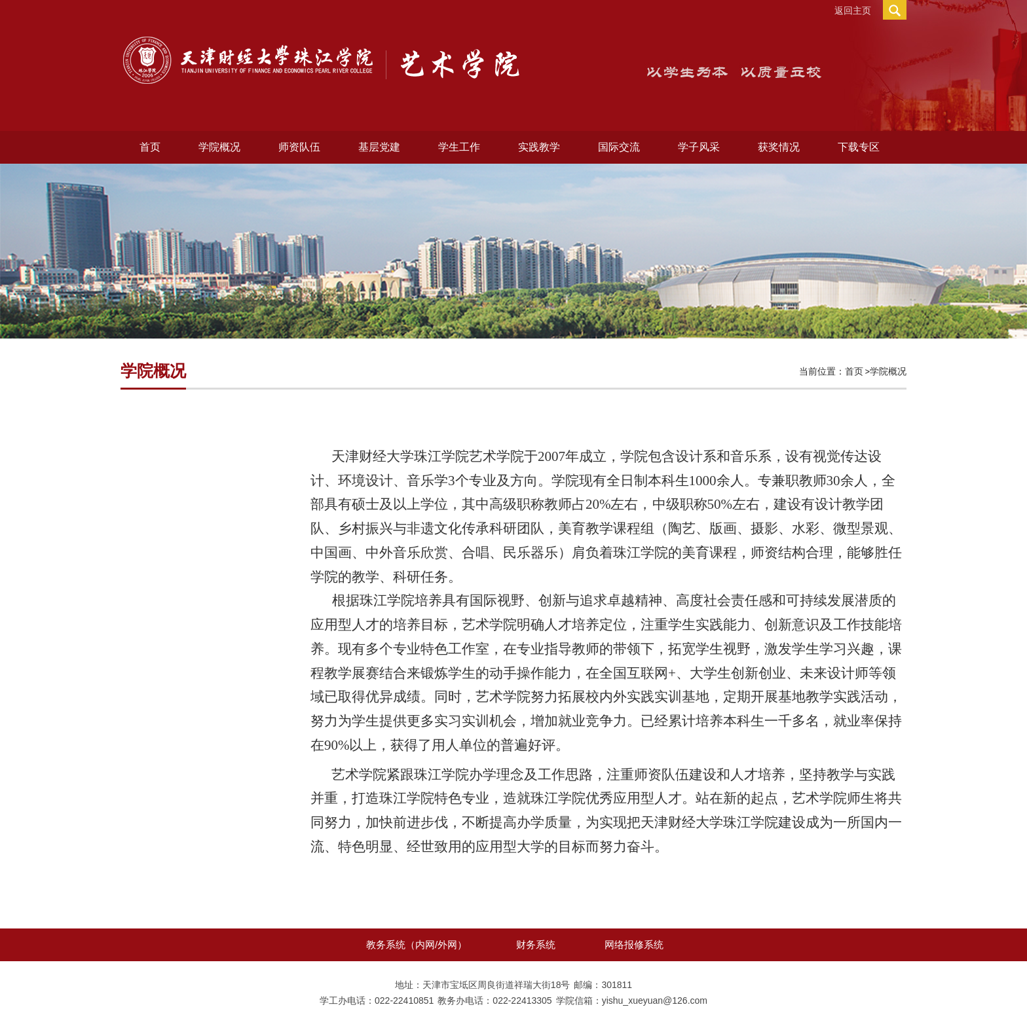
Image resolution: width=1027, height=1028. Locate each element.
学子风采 (699, 147)
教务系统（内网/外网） (416, 944)
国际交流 (619, 147)
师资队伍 (299, 147)
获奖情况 (779, 147)
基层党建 (379, 147)
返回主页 (852, 10)
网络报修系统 (634, 944)
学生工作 (459, 147)
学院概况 (219, 147)
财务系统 (535, 944)
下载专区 (859, 147)
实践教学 (539, 147)
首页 (150, 147)
